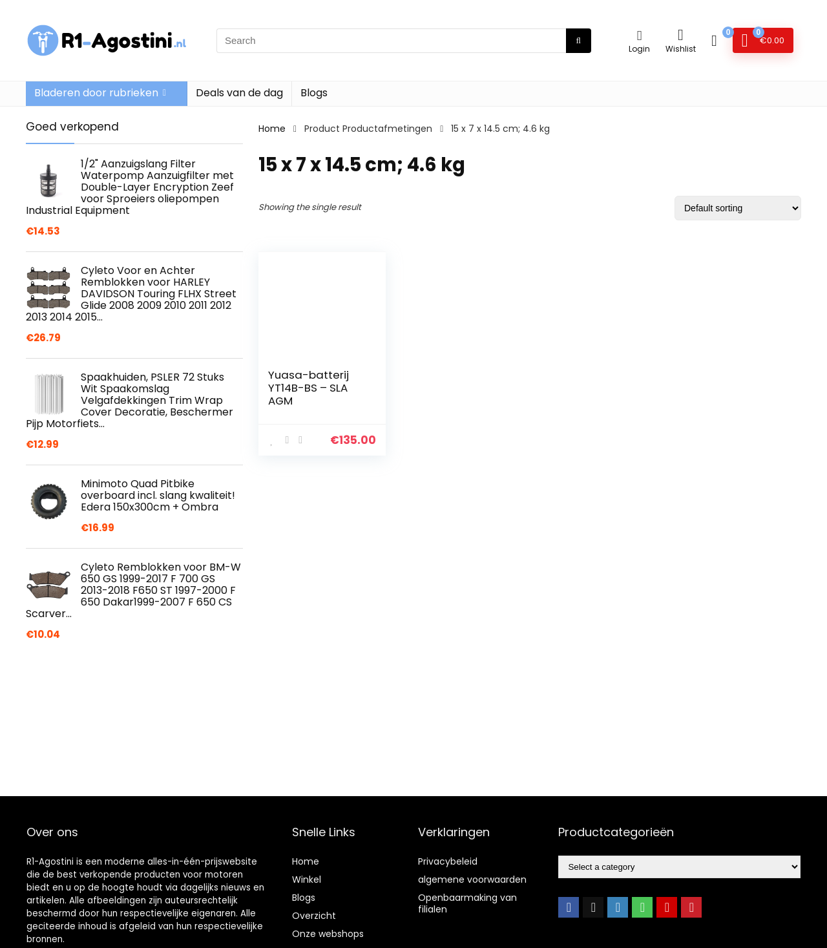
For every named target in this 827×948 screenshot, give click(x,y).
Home (272, 128)
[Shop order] (738, 208)
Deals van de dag (239, 92)
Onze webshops (328, 933)
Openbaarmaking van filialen (467, 903)
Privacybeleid (447, 861)
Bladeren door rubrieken (96, 92)
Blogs (314, 92)
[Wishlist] (681, 34)
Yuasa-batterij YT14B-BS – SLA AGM (308, 387)
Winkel (306, 879)
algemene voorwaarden (472, 879)
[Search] (578, 40)
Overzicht (314, 915)
